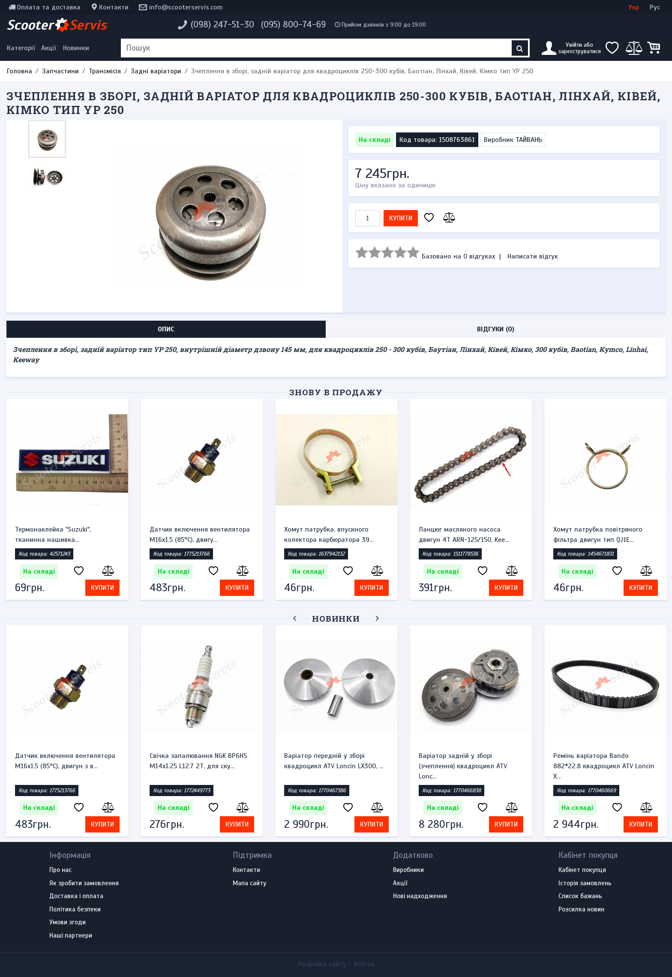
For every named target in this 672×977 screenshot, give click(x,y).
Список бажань (580, 896)
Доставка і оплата (76, 896)
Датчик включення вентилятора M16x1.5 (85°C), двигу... (200, 534)
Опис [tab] (166, 329)
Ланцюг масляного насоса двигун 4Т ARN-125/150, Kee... (464, 534)
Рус (655, 7)
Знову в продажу (336, 392)
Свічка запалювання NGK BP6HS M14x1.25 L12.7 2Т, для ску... (198, 761)
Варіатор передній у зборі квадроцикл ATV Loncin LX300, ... (333, 761)
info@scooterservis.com (186, 7)
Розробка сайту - (336, 964)
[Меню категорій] (22, 48)
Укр (633, 7)
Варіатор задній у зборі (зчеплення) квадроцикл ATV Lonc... (463, 766)
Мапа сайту (249, 883)
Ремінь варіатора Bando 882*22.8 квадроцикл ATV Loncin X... (603, 766)
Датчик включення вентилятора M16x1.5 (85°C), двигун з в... (65, 761)
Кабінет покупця (582, 870)
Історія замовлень (585, 883)
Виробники (408, 870)
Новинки (76, 48)
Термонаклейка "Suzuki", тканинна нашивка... (53, 534)
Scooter (56, 25)
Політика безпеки (75, 909)
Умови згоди (67, 922)
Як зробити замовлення (84, 883)
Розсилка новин (581, 909)
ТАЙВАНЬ (529, 139)
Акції (48, 48)
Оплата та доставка (49, 7)
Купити (400, 218)
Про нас (60, 870)
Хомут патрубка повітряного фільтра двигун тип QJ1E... (597, 534)
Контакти (114, 7)
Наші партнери (70, 935)
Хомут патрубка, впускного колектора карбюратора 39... (328, 534)
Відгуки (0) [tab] (495, 329)
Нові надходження (420, 896)
